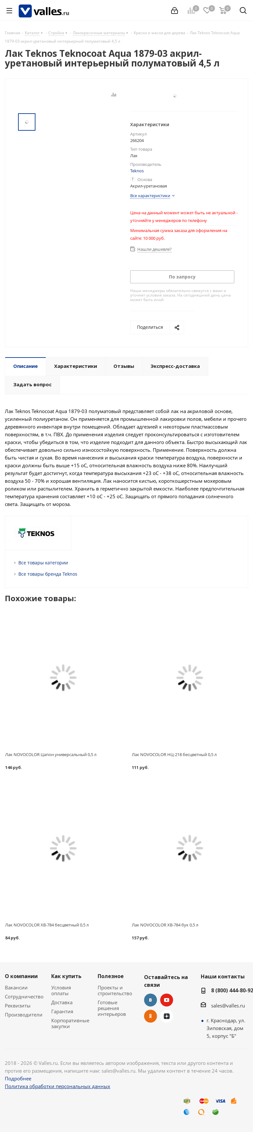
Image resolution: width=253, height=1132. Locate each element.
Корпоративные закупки (70, 1023)
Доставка (62, 1002)
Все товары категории (43, 563)
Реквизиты (18, 1005)
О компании (21, 976)
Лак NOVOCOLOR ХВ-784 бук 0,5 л (165, 925)
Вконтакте (150, 1000)
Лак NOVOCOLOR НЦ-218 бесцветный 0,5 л (174, 754)
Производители (24, 1014)
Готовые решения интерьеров (112, 1008)
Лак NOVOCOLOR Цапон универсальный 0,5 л (50, 754)
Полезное (111, 976)
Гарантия (62, 1011)
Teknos (137, 171)
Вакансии (16, 987)
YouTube (166, 1000)
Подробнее (18, 1078)
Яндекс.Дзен (166, 1016)
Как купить (66, 976)
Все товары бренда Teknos (47, 574)
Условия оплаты (61, 990)
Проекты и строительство (115, 990)
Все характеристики (150, 195)
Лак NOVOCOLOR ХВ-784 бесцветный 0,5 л (47, 925)
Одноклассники (150, 1016)
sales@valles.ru (228, 1005)
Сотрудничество (24, 996)
